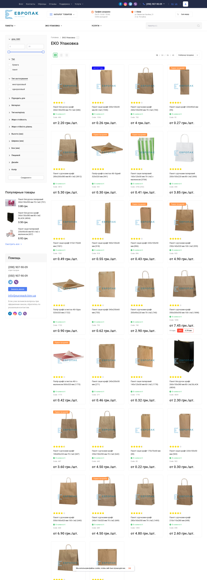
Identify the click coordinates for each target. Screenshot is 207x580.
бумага (13, 64)
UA (176, 4)
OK (129, 568)
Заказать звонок (17, 289)
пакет (13, 69)
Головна (55, 38)
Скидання (26, 178)
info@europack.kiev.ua (22, 295)
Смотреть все (13, 244)
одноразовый (16, 89)
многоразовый (17, 84)
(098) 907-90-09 (154, 4)
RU (172, 4)
